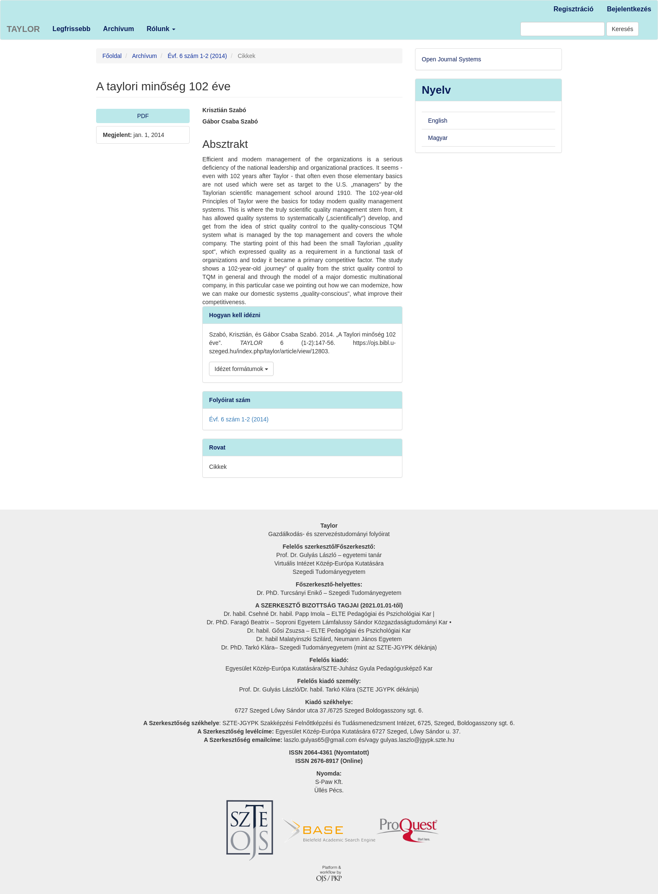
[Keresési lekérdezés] (562, 29)
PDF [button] (143, 116)
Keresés (622, 29)
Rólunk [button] (160, 28)
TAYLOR (23, 29)
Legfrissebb (71, 28)
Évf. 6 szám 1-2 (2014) (197, 56)
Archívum (118, 28)
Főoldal (112, 56)
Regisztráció (573, 9)
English (437, 120)
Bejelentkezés (629, 9)
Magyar (438, 137)
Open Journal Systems (451, 59)
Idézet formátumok (241, 368)
